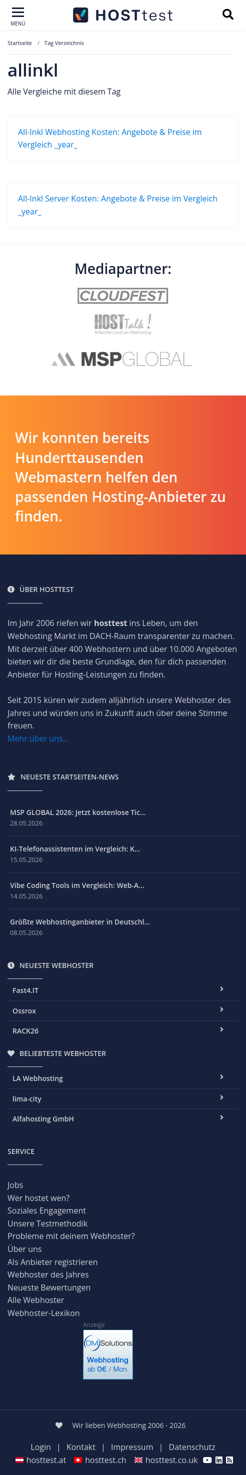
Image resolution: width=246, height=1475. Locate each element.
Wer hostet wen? (39, 1198)
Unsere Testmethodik (48, 1223)
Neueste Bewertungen (49, 1287)
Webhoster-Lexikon (44, 1313)
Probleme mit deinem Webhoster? (71, 1236)
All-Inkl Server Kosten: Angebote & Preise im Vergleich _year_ (118, 205)
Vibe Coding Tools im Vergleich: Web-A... (77, 885)
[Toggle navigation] (18, 17)
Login (40, 1447)
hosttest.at (40, 1460)
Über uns (25, 1249)
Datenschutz (192, 1447)
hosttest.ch (100, 1460)
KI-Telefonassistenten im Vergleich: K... (75, 849)
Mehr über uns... (38, 738)
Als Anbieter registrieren (53, 1262)
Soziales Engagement (47, 1210)
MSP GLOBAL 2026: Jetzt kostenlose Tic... (78, 812)
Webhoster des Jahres (48, 1274)
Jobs (15, 1185)
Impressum (132, 1447)
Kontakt (81, 1447)
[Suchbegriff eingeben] (227, 15)
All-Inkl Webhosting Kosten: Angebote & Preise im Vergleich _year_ (110, 138)
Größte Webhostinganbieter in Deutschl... (80, 921)
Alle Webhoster (36, 1300)
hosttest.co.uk (166, 1460)
